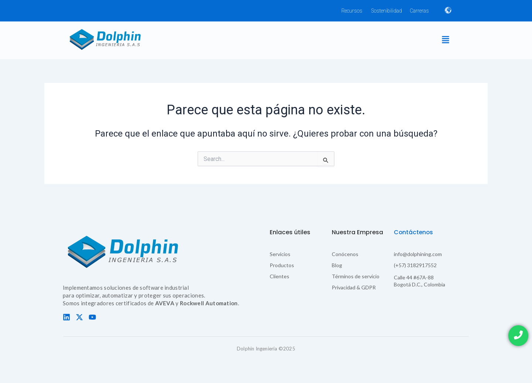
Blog (337, 265)
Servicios (280, 254)
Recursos (351, 11)
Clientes (279, 276)
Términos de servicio (355, 276)
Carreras (419, 11)
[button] (445, 40)
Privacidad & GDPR (354, 287)
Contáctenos (414, 232)
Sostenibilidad (386, 11)
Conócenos (345, 254)
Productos (282, 265)
